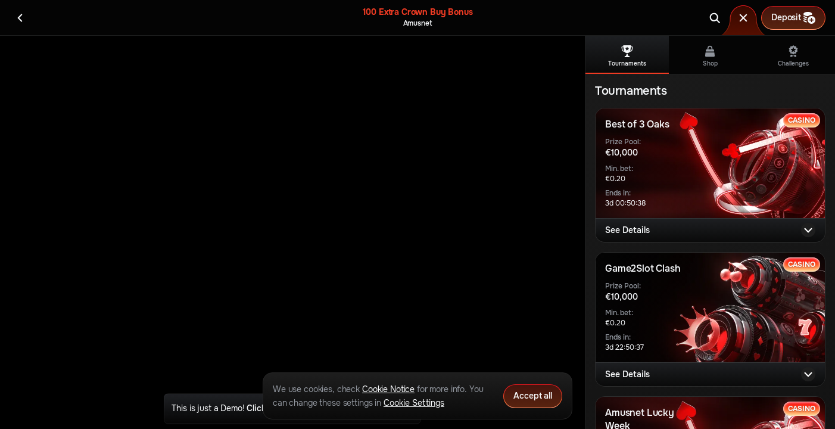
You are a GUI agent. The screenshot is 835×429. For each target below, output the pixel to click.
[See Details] (808, 230)
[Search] (714, 18)
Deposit (793, 18)
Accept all (532, 395)
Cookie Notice (388, 389)
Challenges (793, 56)
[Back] (20, 18)
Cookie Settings (414, 403)
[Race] (743, 18)
